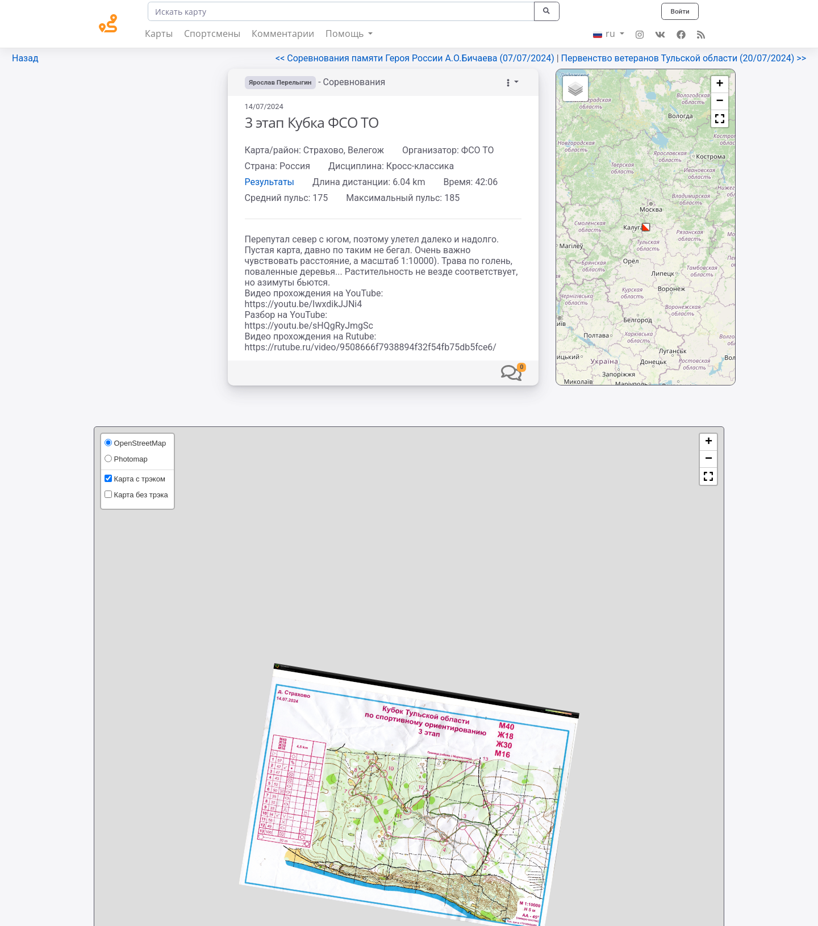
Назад (25, 58)
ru (605, 33)
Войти (679, 11)
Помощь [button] (345, 33)
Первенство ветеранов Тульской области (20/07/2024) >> (683, 58)
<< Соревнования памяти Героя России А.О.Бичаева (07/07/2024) (416, 58)
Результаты (270, 182)
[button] (511, 372)
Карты (159, 33)
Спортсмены (212, 33)
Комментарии (283, 33)
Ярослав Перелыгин (281, 82)
